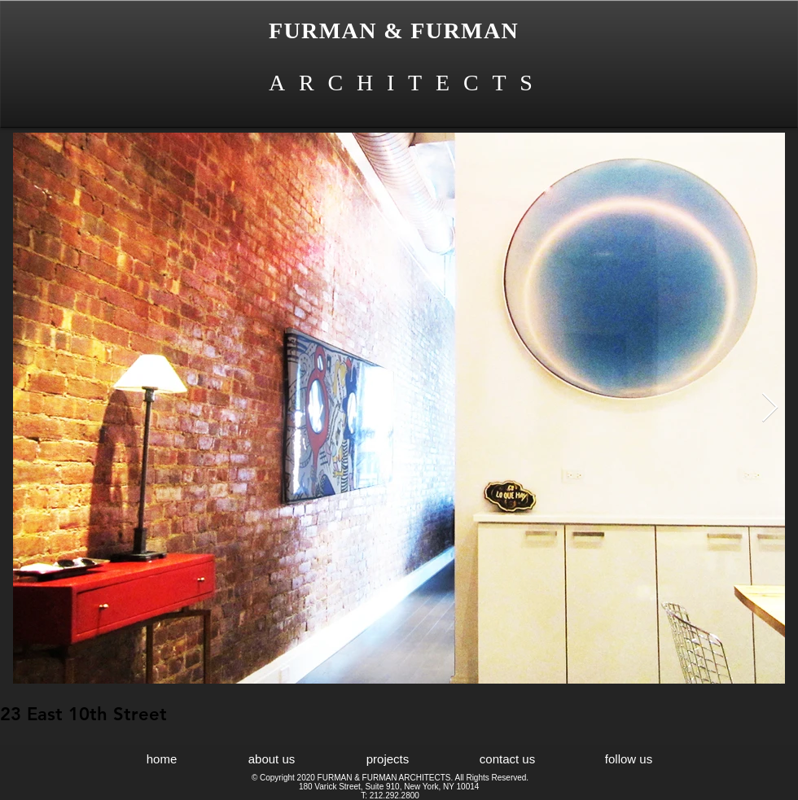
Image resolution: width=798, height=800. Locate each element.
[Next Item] (770, 408)
